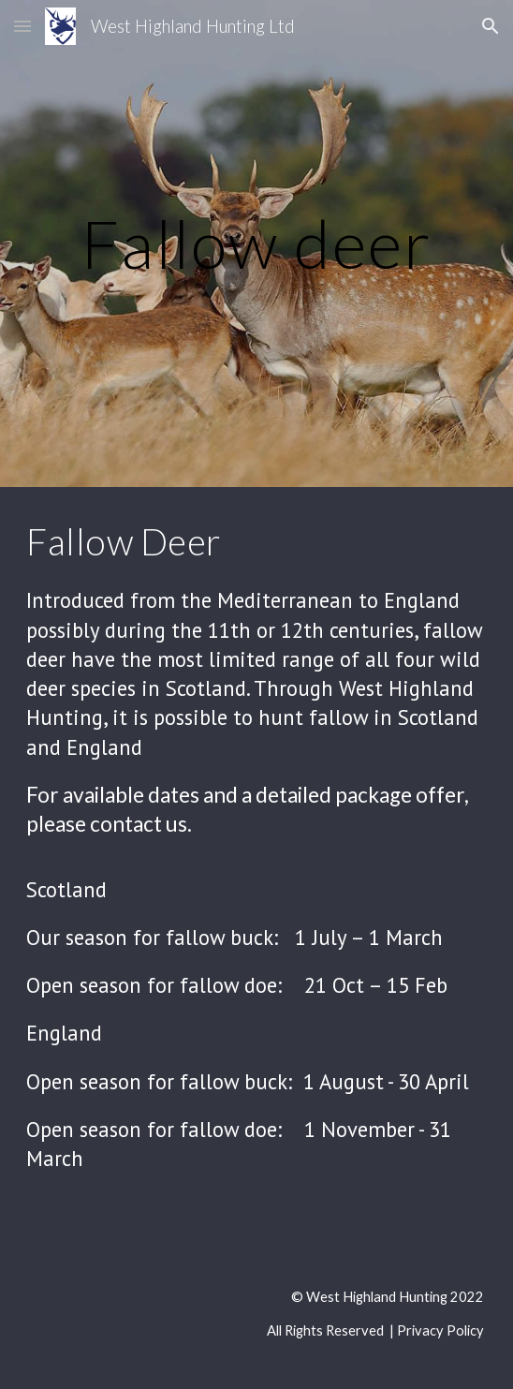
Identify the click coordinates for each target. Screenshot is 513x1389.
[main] (256, 244)
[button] (22, 26)
